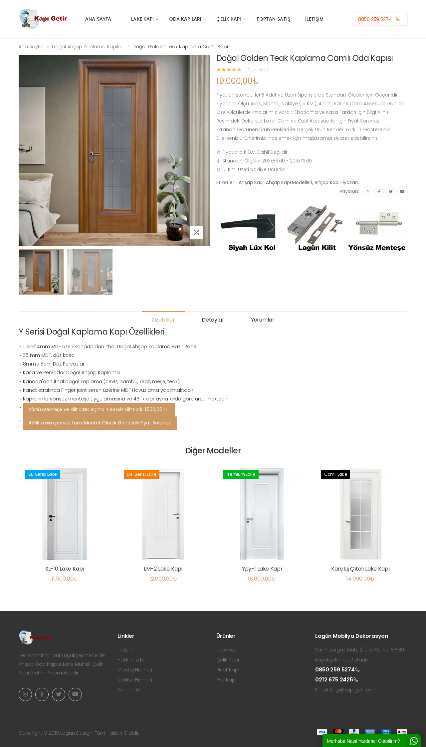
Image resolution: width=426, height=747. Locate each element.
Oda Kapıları (185, 19)
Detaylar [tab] (213, 320)
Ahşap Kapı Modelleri (289, 182)
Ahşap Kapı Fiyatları (336, 182)
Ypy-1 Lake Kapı (262, 569)
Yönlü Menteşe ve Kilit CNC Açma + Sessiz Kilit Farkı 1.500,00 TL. (98, 409)
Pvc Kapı (226, 679)
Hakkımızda (130, 659)
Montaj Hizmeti (134, 669)
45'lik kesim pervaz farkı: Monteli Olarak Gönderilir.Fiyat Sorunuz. (100, 422)
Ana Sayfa (98, 19)
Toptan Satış (273, 19)
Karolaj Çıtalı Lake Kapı (360, 569)
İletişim (314, 19)
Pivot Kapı (227, 669)
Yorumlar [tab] (263, 320)
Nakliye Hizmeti (134, 679)
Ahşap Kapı (251, 182)
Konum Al (128, 689)
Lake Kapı (142, 19)
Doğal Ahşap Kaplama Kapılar (87, 46)
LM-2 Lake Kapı (163, 569)
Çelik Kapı (228, 19)
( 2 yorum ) (256, 70)
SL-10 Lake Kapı (64, 569)
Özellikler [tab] (163, 320)
